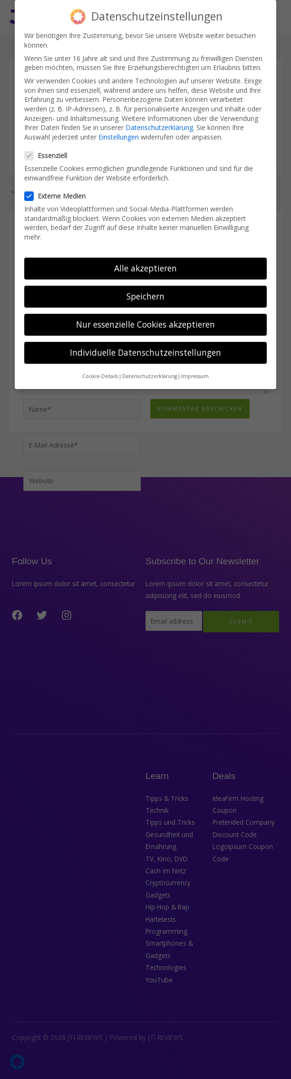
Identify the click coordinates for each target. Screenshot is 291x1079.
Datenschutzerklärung (159, 117)
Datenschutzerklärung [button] (149, 366)
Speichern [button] (145, 286)
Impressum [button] (195, 366)
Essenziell (48, 145)
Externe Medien (58, 186)
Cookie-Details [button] (100, 366)
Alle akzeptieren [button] (145, 258)
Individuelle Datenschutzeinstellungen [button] (145, 343)
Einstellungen (118, 127)
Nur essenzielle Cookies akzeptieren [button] (145, 314)
